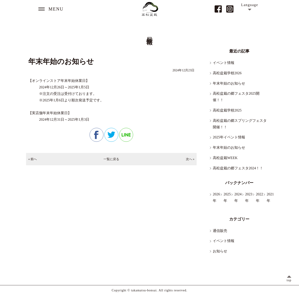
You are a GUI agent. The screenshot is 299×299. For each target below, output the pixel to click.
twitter (111, 135)
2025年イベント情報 (229, 137)
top (289, 280)
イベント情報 (223, 63)
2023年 (248, 197)
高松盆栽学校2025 (227, 110)
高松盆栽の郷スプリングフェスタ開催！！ (240, 124)
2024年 (238, 197)
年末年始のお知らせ (229, 83)
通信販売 (220, 231)
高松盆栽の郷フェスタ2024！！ (238, 168)
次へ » (190, 159)
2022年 (259, 197)
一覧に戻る (111, 159)
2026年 (216, 197)
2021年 (270, 197)
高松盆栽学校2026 (227, 73)
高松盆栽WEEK (225, 158)
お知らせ (220, 251)
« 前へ (32, 159)
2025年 (227, 197)
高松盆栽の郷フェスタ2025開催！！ (236, 97)
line (126, 135)
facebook (96, 135)
